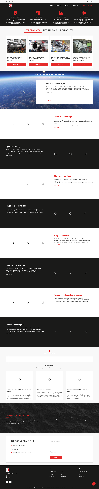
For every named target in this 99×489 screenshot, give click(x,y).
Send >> (56, 457)
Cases (62, 473)
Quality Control (52, 474)
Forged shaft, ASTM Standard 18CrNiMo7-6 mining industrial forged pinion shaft (71, 179)
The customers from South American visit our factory (78, 390)
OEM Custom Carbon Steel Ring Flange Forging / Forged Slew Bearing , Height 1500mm (24, 212)
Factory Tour (52, 473)
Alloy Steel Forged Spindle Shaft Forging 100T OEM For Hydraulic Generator (15, 59)
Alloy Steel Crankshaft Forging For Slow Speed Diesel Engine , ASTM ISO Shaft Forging (60, 59)
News (62, 471)
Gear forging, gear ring (15, 265)
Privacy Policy (63, 476)
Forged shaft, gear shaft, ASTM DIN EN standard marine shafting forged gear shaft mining (73, 181)
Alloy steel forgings (62, 176)
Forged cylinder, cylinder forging (68, 295)
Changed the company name (44, 389)
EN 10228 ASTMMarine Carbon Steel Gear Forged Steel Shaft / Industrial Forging (71, 242)
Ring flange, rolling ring (16, 206)
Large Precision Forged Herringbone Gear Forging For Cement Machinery (21, 270)
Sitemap (62, 474)
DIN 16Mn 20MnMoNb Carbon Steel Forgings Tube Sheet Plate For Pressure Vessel (23, 328)
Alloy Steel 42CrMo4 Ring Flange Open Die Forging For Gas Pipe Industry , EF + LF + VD (24, 209)
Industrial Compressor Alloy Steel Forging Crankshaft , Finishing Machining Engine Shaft (81, 59)
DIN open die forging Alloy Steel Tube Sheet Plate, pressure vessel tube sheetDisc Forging (25, 331)
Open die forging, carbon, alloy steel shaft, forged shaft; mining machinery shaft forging (24, 151)
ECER (72, 487)
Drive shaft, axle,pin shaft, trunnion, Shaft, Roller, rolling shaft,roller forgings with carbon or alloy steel (73, 122)
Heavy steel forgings (63, 117)
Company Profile (53, 471)
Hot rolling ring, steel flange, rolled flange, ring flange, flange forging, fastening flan (23, 210)
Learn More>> (49, 100)
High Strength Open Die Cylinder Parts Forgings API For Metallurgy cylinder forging (23, 329)
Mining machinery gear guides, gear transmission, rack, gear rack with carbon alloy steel (24, 153)
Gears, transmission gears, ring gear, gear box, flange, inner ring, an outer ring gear (23, 268)
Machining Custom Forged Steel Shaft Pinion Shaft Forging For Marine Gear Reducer (72, 240)
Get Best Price (16, 64)
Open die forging (13, 146)
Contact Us (52, 476)
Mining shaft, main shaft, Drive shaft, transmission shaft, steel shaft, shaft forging (23, 149)
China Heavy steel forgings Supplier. (33, 487)
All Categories (81, 476)
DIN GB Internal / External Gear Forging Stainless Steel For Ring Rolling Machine (23, 271)
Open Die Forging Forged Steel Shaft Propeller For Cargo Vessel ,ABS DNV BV (70, 238)
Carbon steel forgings (15, 325)
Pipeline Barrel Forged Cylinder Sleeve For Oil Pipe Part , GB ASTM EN (68, 298)
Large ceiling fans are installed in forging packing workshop (19, 390)
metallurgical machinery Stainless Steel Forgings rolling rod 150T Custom (69, 125)
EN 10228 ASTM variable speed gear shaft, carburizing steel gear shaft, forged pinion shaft (73, 182)
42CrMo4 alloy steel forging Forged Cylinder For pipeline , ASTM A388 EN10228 (71, 301)
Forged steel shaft (62, 235)
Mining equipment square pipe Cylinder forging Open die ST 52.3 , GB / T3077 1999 (71, 299)
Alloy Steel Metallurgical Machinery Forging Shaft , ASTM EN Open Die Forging (70, 120)
